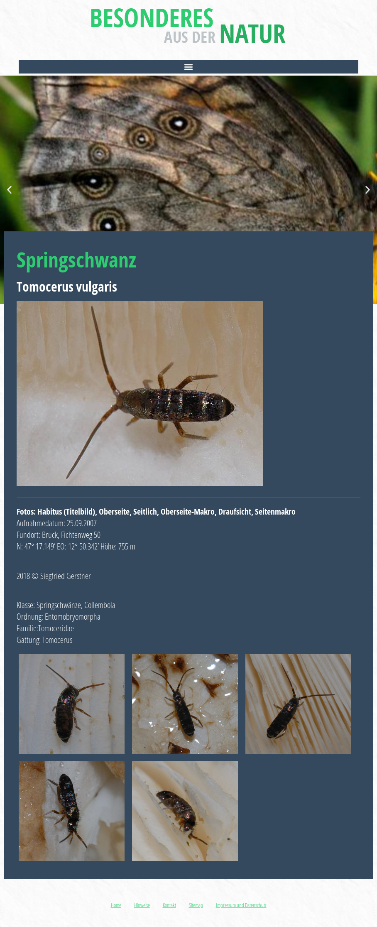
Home (116, 905)
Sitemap (196, 905)
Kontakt (169, 905)
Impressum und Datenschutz (241, 905)
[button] (188, 67)
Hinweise (142, 905)
